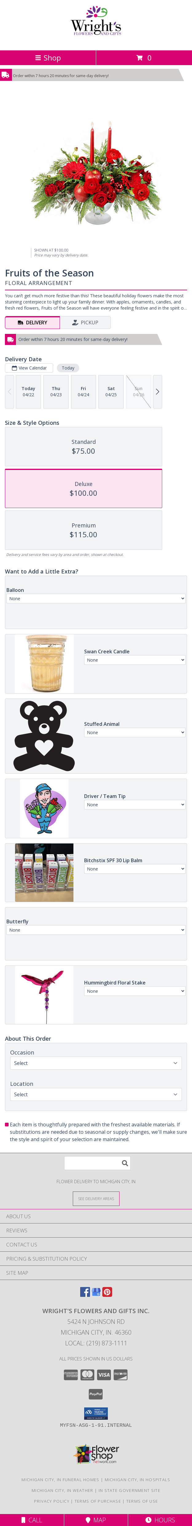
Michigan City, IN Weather (62, 1490)
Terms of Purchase (98, 1501)
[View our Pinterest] (107, 1294)
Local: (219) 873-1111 (96, 1343)
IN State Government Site (129, 1490)
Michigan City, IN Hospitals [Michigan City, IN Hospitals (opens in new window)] (137, 1479)
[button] (96, 1413)
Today (68, 368)
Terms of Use (142, 1501)
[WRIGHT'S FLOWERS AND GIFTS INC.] (96, 41)
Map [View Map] (96, 1520)
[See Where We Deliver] (96, 1198)
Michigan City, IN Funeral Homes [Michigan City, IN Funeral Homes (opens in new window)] (60, 1479)
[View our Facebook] (85, 1294)
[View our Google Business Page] (96, 1294)
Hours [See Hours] (160, 1520)
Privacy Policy (51, 1501)
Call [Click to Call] (32, 1520)
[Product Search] (97, 1163)
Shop (48, 58)
